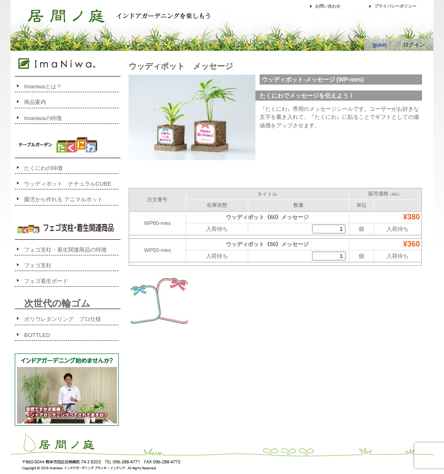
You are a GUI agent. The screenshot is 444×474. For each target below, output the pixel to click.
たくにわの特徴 (51, 168)
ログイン (414, 44)
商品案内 (35, 102)
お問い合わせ (327, 6)
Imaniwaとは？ (43, 86)
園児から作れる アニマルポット (63, 199)
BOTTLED (37, 335)
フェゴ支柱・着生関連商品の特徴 (65, 250)
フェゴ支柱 (38, 265)
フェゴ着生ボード (46, 281)
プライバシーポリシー (395, 6)
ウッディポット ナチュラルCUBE (67, 184)
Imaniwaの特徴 (43, 118)
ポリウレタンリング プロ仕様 (62, 319)
